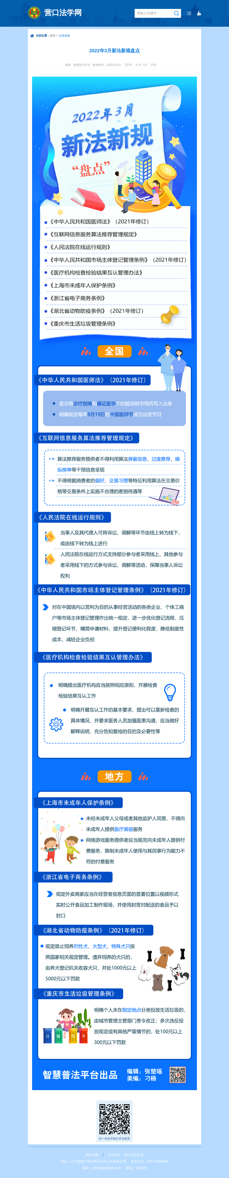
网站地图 (92, 1155)
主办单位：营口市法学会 (125, 1155)
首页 (52, 35)
